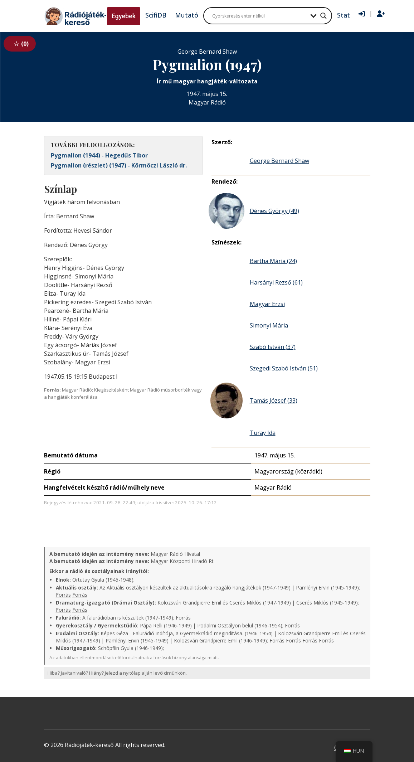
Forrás (63, 594)
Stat (343, 15)
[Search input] (259, 16)
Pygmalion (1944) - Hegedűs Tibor (99, 155)
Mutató (186, 15)
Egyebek (124, 16)
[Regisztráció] (381, 14)
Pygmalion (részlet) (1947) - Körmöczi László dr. (119, 165)
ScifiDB (155, 15)
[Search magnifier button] (323, 16)
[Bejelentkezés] (362, 14)
